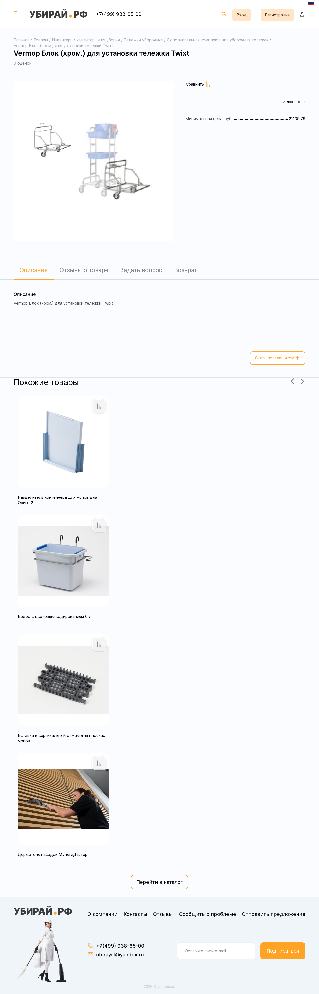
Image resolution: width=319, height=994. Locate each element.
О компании (102, 914)
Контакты (135, 914)
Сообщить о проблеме (207, 914)
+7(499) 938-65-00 (118, 14)
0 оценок (22, 63)
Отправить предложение (273, 914)
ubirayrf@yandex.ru (120, 955)
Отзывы (163, 914)
